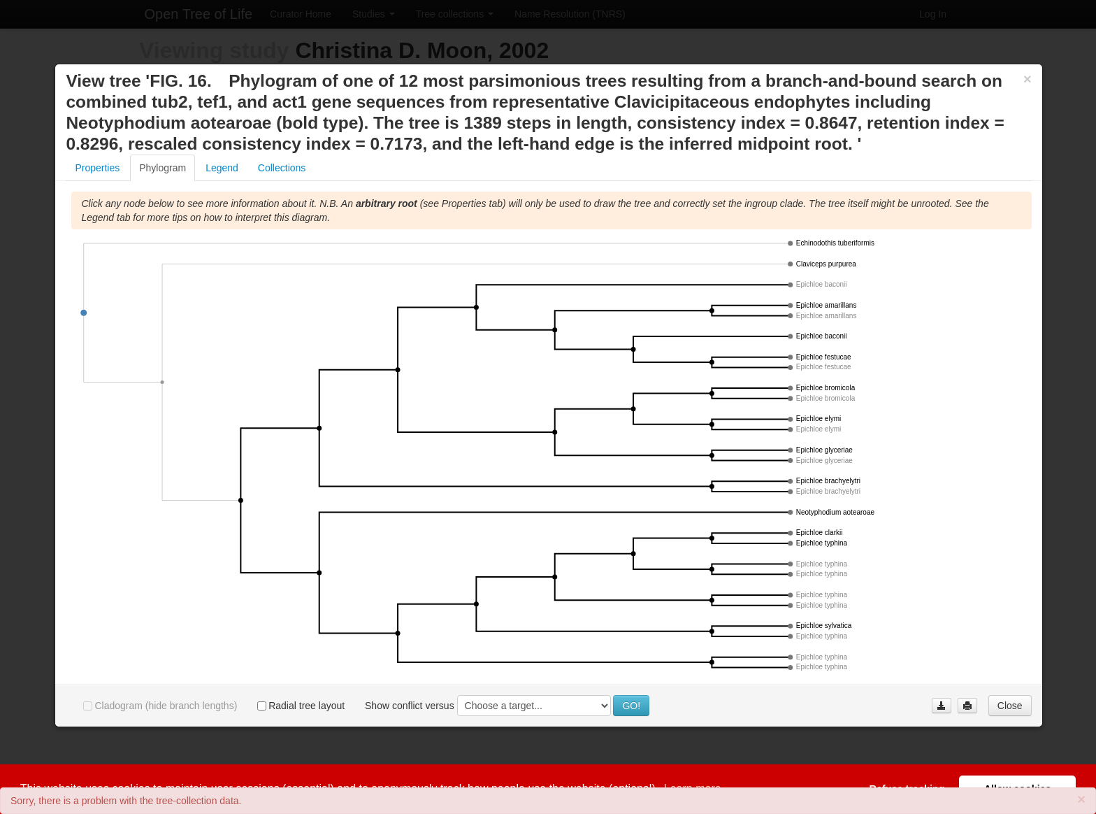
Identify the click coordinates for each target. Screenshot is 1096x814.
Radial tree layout (301, 705)
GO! (631, 705)
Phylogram (162, 167)
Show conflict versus (409, 705)
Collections (281, 167)
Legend (222, 167)
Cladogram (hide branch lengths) (160, 705)
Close (1010, 705)
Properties (97, 167)
